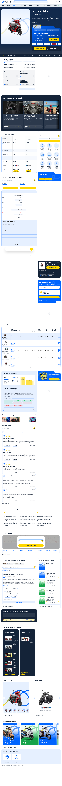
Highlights (10, 55)
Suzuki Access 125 (50, 572)
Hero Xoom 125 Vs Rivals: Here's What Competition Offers (31, 636)
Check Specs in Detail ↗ (11, 89)
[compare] (9, 333)
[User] (59, 2)
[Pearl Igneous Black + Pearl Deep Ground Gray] (48, 708)
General (9, 570)
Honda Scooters (17, 765)
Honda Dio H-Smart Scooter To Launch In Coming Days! (14, 668)
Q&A (60, 55)
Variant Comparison (33, 55)
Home (3, 765)
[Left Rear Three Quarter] (14, 710)
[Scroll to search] (31, 249)
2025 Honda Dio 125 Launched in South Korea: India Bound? (15, 644)
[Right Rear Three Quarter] (28, 710)
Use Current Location (31, 545)
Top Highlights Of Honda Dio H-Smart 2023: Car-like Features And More (15, 653)
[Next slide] (28, 27)
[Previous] (4, 698)
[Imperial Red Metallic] (44, 708)
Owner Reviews (49, 55)
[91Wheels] (6, 1)
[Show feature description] (21, 195)
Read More (5, 585)
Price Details (44, 272)
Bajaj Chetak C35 (50, 589)
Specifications (53, 272)
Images (51, 275)
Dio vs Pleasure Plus (60, 350)
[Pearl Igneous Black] (46, 708)
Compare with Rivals (27, 89)
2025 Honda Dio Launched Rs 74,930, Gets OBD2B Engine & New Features (15, 636)
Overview (5, 56)
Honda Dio (48, 262)
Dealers (56, 55)
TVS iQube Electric (50, 580)
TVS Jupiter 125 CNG (9, 741)
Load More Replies (8, 599)
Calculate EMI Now (5, 171)
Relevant (4, 570)
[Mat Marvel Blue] (50, 708)
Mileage (43, 275)
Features (16, 55)
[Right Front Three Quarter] (6, 710)
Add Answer (19, 602)
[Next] (58, 113)
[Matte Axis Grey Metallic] (42, 708)
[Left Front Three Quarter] (10, 710)
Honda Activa (49, 563)
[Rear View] (19, 710)
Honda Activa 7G (44, 741)
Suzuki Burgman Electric (28, 741)
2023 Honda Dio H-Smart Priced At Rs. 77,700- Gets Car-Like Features (15, 660)
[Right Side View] (23, 710)
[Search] (34, 180)
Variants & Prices (23, 55)
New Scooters (9, 765)
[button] (49, 376)
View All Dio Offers (43, 300)
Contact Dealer (53, 48)
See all (34, 414)
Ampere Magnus (50, 597)
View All (31, 367)
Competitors (42, 55)
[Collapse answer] (34, 574)
